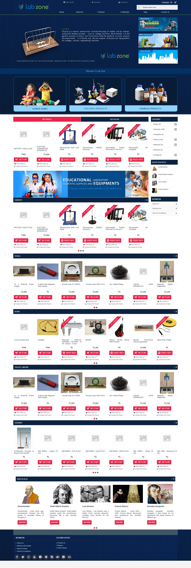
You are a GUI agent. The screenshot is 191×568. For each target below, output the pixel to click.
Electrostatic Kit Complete (138, 148)
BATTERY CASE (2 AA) (23, 149)
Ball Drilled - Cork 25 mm (71, 451)
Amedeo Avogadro (155, 506)
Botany (17, 311)
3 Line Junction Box (21, 340)
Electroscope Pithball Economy (92, 148)
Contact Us (60, 543)
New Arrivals (47, 119)
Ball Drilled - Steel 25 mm (119, 451)
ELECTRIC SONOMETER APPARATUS (42, 148)
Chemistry (18, 200)
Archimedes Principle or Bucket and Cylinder (24, 452)
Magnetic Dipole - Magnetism (167, 285)
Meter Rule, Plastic (164, 340)
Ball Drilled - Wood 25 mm (143, 452)
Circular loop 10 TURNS (71, 284)
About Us (20, 543)
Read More (22, 522)
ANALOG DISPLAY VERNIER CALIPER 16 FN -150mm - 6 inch (71, 342)
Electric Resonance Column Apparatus (143, 341)
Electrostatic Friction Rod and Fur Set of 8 (115, 148)
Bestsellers (114, 119)
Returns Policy (21, 548)
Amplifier (41, 340)
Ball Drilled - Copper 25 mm (48, 452)
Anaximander (163, 167)
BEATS (88, 340)
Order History (61, 548)
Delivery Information (23, 546)
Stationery (18, 422)
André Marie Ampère (165, 174)
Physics (17, 256)
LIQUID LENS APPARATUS (143, 285)
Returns (59, 545)
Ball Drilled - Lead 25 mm (95, 451)
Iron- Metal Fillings (116, 284)
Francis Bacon (163, 189)
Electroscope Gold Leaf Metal (69, 148)
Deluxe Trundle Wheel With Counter (119, 341)
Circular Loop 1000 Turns (95, 284)
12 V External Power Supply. (24, 285)
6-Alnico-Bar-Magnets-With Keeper (46, 285)
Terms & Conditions (23, 551)
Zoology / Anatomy (21, 367)
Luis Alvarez (162, 182)
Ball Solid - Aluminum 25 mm (167, 452)
